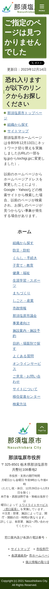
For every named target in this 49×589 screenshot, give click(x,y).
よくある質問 (23, 356)
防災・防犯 (21, 250)
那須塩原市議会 (25, 316)
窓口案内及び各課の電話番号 (24, 537)
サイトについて (25, 389)
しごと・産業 (23, 301)
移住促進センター (26, 396)
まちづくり (21, 293)
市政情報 (19, 308)
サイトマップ (18, 131)
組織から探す (17, 125)
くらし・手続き (25, 258)
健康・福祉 (21, 273)
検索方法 (19, 404)
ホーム (24, 231)
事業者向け (21, 323)
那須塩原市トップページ (23, 115)
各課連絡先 (19, 555)
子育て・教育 (23, 265)
